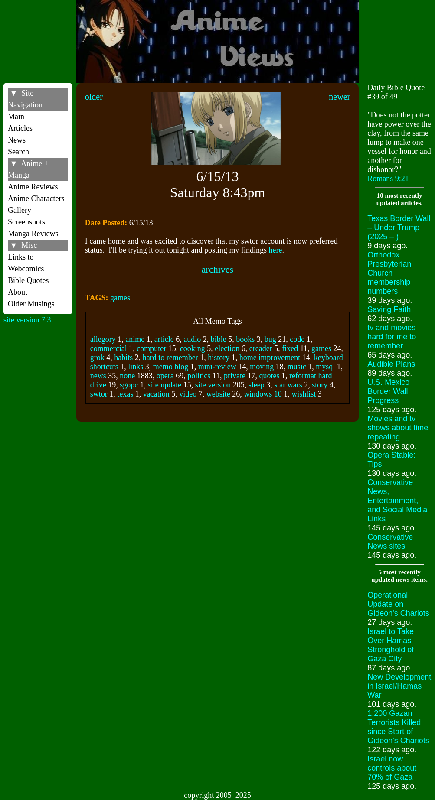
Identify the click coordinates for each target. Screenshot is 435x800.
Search (18, 151)
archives (217, 269)
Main (16, 116)
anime (134, 339)
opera (165, 375)
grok (97, 357)
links (135, 366)
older (94, 96)
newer (339, 96)
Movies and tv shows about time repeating (397, 427)
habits (123, 357)
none (127, 375)
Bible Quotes (28, 280)
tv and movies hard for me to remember (391, 336)
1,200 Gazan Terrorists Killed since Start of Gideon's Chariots (398, 727)
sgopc (129, 384)
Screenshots (26, 222)
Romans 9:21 (388, 178)
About (17, 292)
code (297, 339)
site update (164, 384)
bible (218, 339)
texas (125, 394)
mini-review (217, 366)
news (98, 375)
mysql (325, 366)
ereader (260, 348)
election (227, 348)
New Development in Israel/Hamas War (399, 686)
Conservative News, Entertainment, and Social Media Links (397, 500)
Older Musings (31, 303)
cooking (192, 348)
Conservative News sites (390, 541)
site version (213, 384)
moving (262, 366)
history (218, 357)
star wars (288, 384)
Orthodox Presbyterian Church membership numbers (389, 273)
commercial (108, 348)
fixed (290, 348)
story (319, 384)
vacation (156, 394)
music (297, 366)
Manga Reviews (33, 233)
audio (192, 339)
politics (198, 375)
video (187, 394)
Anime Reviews (33, 186)
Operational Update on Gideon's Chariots (398, 604)
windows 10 (263, 394)
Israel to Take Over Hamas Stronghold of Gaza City (390, 645)
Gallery (19, 210)
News (17, 140)
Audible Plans (391, 364)
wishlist (303, 394)
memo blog (171, 366)
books (245, 339)
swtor (99, 394)
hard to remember (170, 357)
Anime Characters (36, 198)
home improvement (269, 357)
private (234, 375)
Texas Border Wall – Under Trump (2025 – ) (398, 227)
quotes (269, 375)
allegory (103, 339)
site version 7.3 (27, 319)
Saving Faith (389, 309)
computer (151, 348)
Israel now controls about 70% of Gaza (391, 767)
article (164, 339)
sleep (257, 384)
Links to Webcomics (26, 263)
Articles (20, 128)
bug (270, 339)
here (275, 250)
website (218, 394)
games (120, 297)
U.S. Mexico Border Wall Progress (388, 391)
